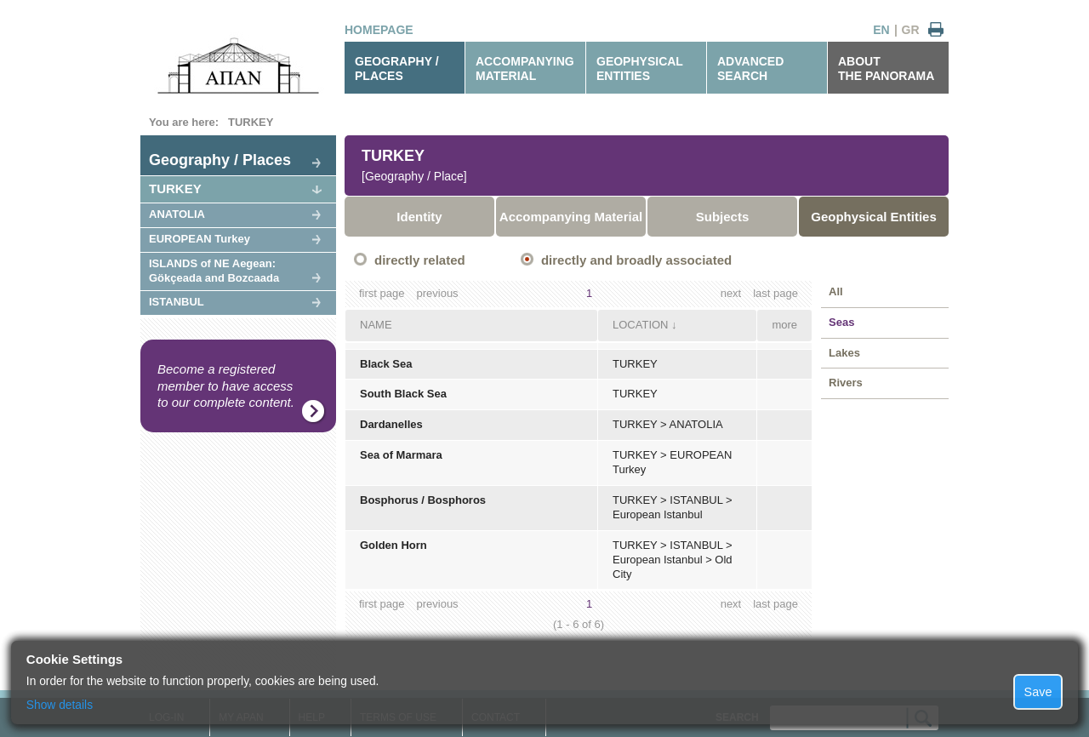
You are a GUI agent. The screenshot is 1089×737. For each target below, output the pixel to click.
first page (381, 293)
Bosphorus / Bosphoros (423, 500)
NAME (376, 324)
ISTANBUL (176, 301)
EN (881, 30)
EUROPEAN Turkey (199, 238)
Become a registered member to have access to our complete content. (225, 385)
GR (911, 30)
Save (1038, 692)
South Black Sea (403, 393)
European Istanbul (658, 514)
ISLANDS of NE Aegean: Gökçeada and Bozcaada (214, 270)
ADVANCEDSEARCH (750, 68)
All (836, 291)
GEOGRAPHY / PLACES (397, 68)
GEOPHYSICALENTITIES (639, 68)
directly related (419, 260)
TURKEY (250, 122)
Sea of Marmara (401, 454)
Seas (841, 322)
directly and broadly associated (636, 260)
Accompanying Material (570, 216)
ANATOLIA (177, 214)
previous (437, 293)
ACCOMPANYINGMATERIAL (525, 68)
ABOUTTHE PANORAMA (886, 68)
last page (775, 293)
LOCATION (641, 324)
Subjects (723, 216)
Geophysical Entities (874, 216)
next (731, 293)
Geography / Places (220, 160)
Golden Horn (393, 545)
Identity (419, 216)
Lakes (844, 352)
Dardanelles (391, 424)
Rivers (846, 382)
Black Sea (386, 363)
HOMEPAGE (379, 30)
